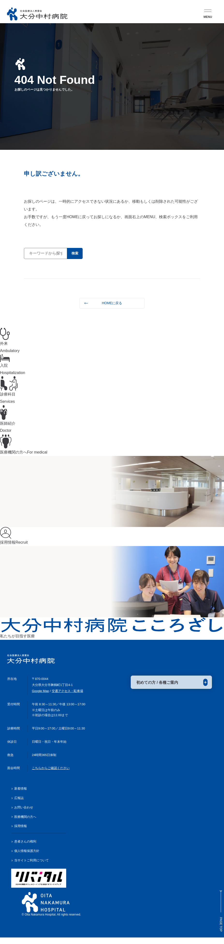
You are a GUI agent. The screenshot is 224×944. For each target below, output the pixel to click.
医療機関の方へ (25, 823)
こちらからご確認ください (51, 774)
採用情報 (20, 832)
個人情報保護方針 (26, 857)
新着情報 (20, 795)
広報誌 (19, 804)
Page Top (218, 900)
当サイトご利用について (31, 867)
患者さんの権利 (25, 848)
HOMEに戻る (112, 303)
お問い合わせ (23, 814)
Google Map (40, 697)
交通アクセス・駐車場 (67, 697)
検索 (73, 253)
